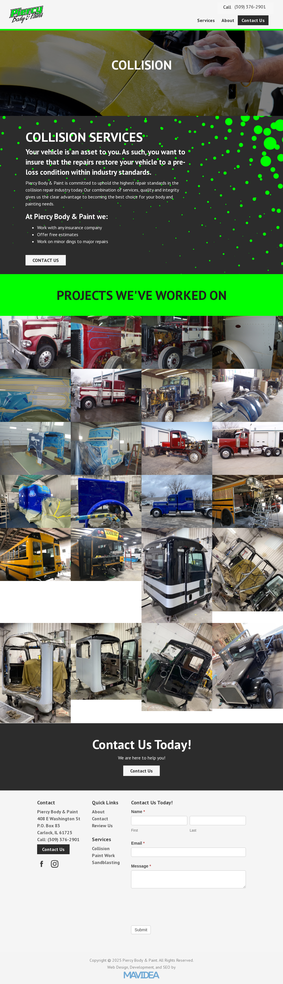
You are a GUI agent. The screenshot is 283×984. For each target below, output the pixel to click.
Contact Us (253, 20)
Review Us (102, 825)
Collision (101, 848)
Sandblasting (106, 862)
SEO (166, 967)
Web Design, (118, 967)
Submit (141, 929)
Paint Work (103, 855)
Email (138, 843)
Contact (100, 818)
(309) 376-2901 (250, 7)
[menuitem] (206, 20)
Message (141, 866)
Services (206, 20)
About (228, 20)
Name (138, 811)
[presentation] (175, 905)
